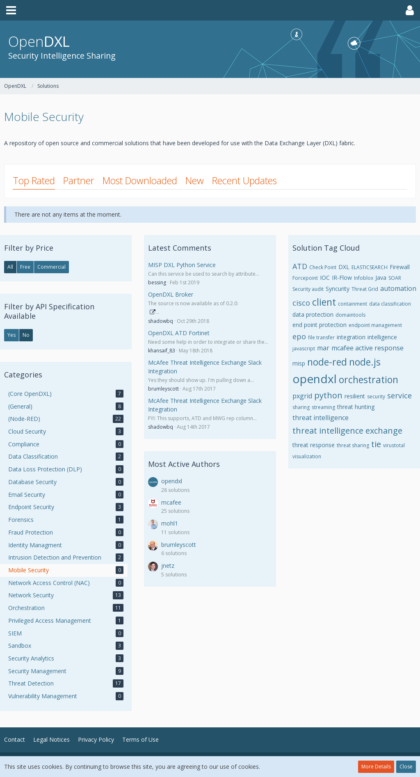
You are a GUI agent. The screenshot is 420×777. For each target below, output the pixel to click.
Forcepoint (305, 277)
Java (380, 277)
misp (298, 363)
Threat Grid (365, 289)
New (194, 180)
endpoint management (375, 325)
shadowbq (160, 321)
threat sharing (353, 445)
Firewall (400, 267)
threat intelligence (320, 417)
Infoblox (363, 277)
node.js (365, 361)
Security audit (308, 289)
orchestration (368, 379)
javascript (303, 348)
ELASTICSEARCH (370, 267)
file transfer (321, 337)
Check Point (322, 267)
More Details (376, 766)
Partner (78, 180)
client (324, 302)
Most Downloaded (140, 180)
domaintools (350, 314)
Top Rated (34, 180)
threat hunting (355, 407)
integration (351, 337)
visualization (306, 456)
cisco (301, 303)
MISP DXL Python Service (182, 265)
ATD (299, 266)
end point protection (319, 325)
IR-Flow (342, 277)
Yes (11, 334)
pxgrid (302, 395)
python (328, 395)
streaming (323, 407)
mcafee (171, 502)
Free (25, 266)
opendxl (171, 481)
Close (406, 766)
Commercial (51, 266)
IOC (325, 277)
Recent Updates (244, 180)
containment (352, 303)
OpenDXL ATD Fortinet (179, 333)
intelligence (382, 337)
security (376, 396)
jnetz (167, 565)
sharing (301, 407)
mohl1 (169, 523)
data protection (312, 314)
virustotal (394, 445)
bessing (157, 282)
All (10, 266)
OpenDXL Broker (170, 294)
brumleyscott (163, 388)
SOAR (394, 277)
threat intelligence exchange (347, 430)
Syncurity (337, 289)
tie (376, 444)
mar (323, 347)
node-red (327, 361)
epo (299, 336)
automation (398, 288)
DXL (343, 267)
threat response (313, 445)
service (399, 395)
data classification (390, 303)
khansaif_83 (161, 350)
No (26, 334)
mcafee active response (367, 347)
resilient (355, 396)
